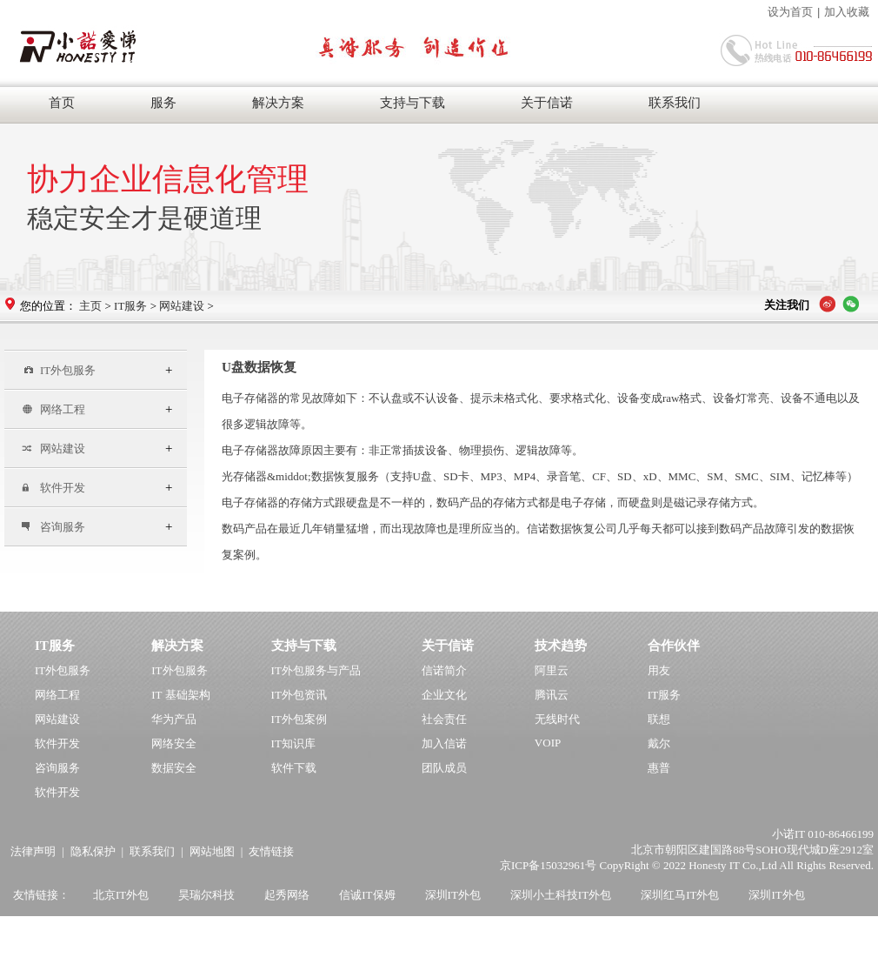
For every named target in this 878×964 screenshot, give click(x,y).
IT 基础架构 (180, 694)
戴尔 (659, 743)
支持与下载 (412, 103)
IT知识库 (293, 743)
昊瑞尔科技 (206, 894)
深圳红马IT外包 (680, 894)
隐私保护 (93, 851)
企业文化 (444, 694)
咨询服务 (53, 526)
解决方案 (278, 103)
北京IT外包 (121, 894)
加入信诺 (444, 743)
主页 (90, 305)
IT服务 (130, 305)
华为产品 (173, 719)
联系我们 (675, 103)
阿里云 (552, 670)
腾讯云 (552, 694)
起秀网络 (286, 894)
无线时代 (557, 719)
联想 (659, 719)
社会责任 (444, 719)
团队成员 (444, 767)
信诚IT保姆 (367, 894)
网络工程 (53, 409)
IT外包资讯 (299, 694)
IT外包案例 (299, 719)
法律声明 (33, 851)
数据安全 (173, 767)
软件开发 (53, 487)
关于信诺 (547, 103)
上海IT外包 (47, 931)
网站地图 (212, 851)
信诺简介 (444, 670)
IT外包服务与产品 (316, 670)
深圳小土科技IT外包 (560, 894)
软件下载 (293, 767)
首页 (62, 103)
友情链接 (271, 851)
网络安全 (173, 743)
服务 (163, 103)
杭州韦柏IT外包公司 (154, 931)
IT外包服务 (59, 370)
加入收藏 (846, 11)
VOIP (548, 742)
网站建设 (181, 305)
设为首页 (790, 11)
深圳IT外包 (453, 894)
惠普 (659, 767)
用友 (659, 670)
